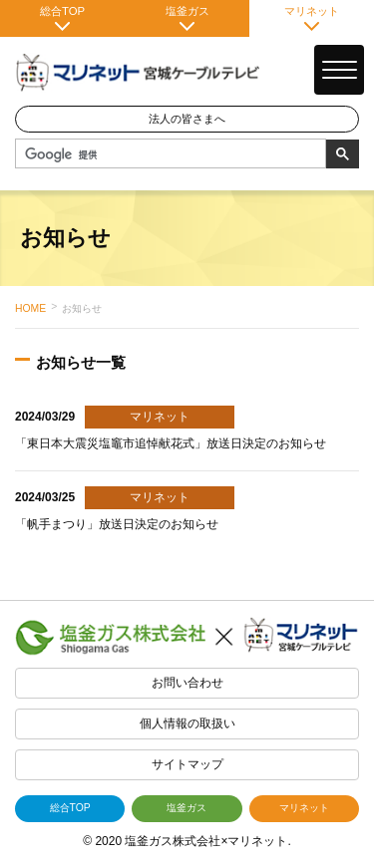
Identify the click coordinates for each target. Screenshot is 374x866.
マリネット (311, 18)
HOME (30, 308)
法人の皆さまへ (187, 119)
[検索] (168, 154)
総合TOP (62, 18)
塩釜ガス (187, 18)
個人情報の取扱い (187, 723)
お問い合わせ (187, 683)
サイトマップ (187, 764)
